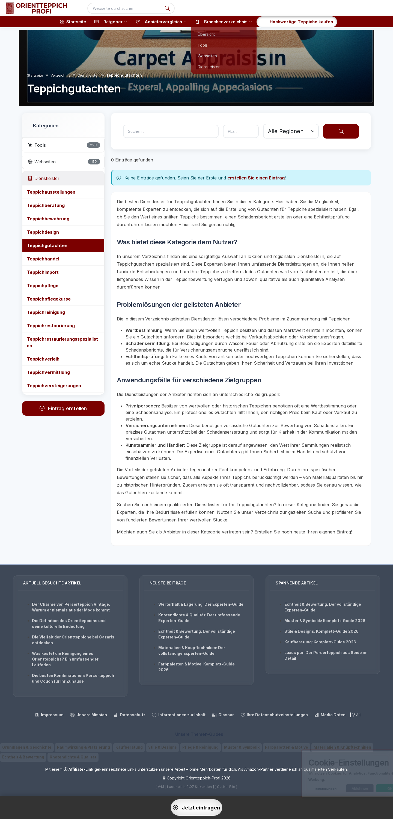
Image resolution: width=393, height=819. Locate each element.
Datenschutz (129, 715)
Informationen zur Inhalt (179, 715)
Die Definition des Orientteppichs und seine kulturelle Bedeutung (69, 623)
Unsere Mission (88, 715)
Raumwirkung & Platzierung (83, 747)
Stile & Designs (162, 747)
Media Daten (330, 715)
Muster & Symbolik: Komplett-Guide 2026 (324, 620)
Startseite (35, 75)
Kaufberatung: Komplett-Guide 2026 (320, 642)
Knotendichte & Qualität (73, 757)
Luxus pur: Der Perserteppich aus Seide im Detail (326, 655)
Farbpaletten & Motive (286, 747)
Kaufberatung (129, 747)
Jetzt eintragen (196, 807)
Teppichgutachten (47, 245)
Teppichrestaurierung (51, 325)
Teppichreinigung (46, 312)
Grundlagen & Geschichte (27, 747)
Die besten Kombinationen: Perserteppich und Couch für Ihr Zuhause (73, 678)
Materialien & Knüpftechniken (342, 747)
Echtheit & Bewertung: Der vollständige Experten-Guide (196, 634)
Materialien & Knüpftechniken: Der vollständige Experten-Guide (191, 650)
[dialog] (333, 774)
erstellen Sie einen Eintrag (256, 178)
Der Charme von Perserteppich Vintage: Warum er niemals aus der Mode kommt (71, 607)
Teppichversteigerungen (54, 385)
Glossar (223, 715)
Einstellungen (302, 789)
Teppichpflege (42, 285)
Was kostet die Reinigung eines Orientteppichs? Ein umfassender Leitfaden (65, 659)
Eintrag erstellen (63, 408)
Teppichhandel (43, 259)
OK (366, 788)
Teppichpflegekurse (49, 299)
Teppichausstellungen (51, 192)
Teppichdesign (43, 232)
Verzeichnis (60, 75)
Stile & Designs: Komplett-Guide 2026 (321, 631)
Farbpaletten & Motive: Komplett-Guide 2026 (196, 667)
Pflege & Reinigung (200, 747)
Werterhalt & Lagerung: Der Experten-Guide (200, 604)
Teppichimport (43, 272)
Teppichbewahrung (48, 218)
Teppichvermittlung (48, 372)
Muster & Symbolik (242, 747)
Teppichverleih (43, 359)
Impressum (49, 715)
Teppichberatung (46, 205)
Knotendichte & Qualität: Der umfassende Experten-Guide (199, 618)
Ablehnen (336, 788)
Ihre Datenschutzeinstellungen (274, 715)
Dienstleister (88, 75)
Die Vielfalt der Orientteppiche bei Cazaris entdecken (73, 640)
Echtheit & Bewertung (23, 757)
